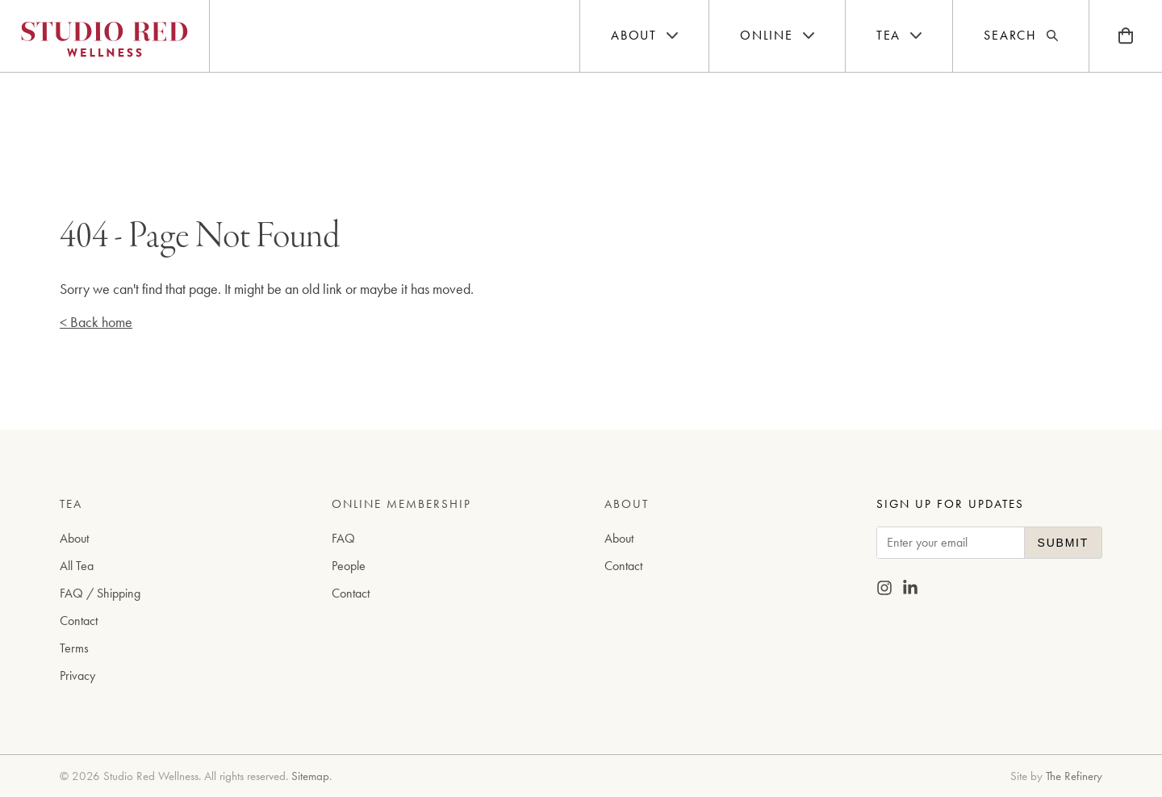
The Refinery (1074, 776)
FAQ (343, 538)
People (349, 565)
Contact (79, 620)
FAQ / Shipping (100, 593)
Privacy (77, 675)
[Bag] (1125, 36)
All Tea (77, 565)
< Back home (96, 322)
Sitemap (310, 776)
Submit (1063, 542)
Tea (71, 504)
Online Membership (401, 504)
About (74, 538)
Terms (74, 648)
